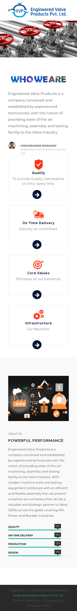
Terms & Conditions (26, 600)
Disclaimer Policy (38, 606)
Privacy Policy (53, 600)
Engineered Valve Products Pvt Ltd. (38, 595)
